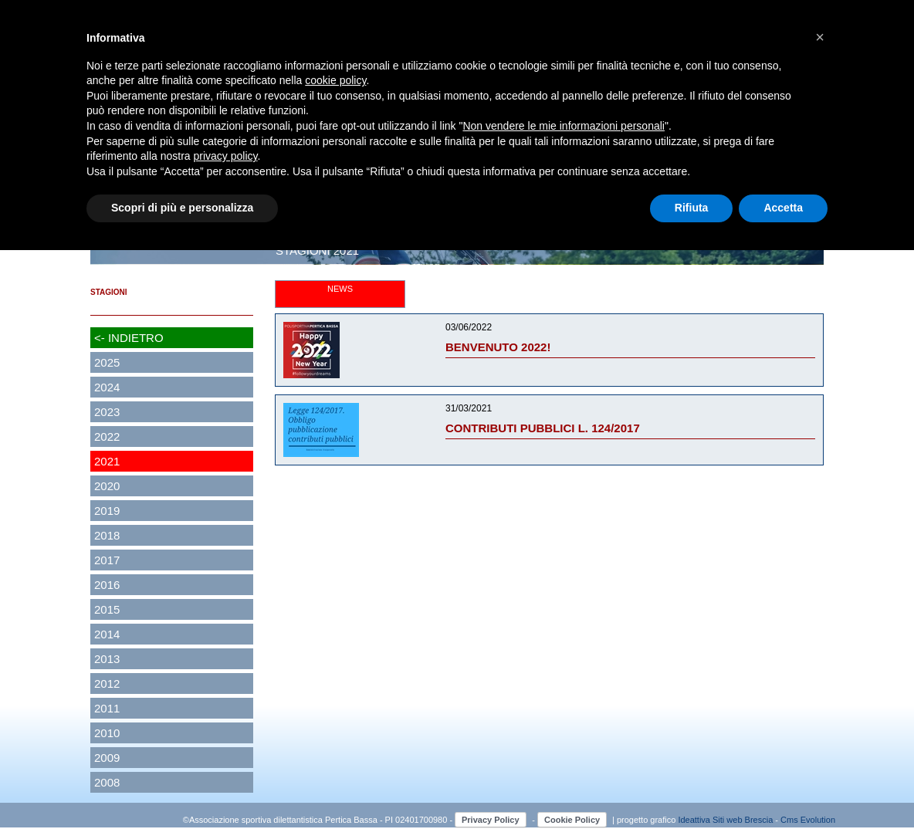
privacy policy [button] (226, 156)
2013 (107, 658)
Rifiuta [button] (692, 207)
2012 (107, 683)
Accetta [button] (783, 207)
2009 (107, 757)
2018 (107, 535)
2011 (107, 708)
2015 (107, 609)
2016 (107, 584)
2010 (107, 732)
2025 (107, 362)
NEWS (340, 288)
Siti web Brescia (743, 819)
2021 (107, 461)
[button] (819, 37)
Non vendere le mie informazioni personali (563, 126)
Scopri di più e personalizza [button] (182, 207)
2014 (107, 634)
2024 (107, 387)
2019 (107, 510)
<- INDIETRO (129, 337)
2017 (107, 560)
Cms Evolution (807, 819)
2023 (107, 411)
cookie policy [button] (335, 80)
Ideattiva (695, 819)
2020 (107, 485)
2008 (107, 782)
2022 (107, 436)
